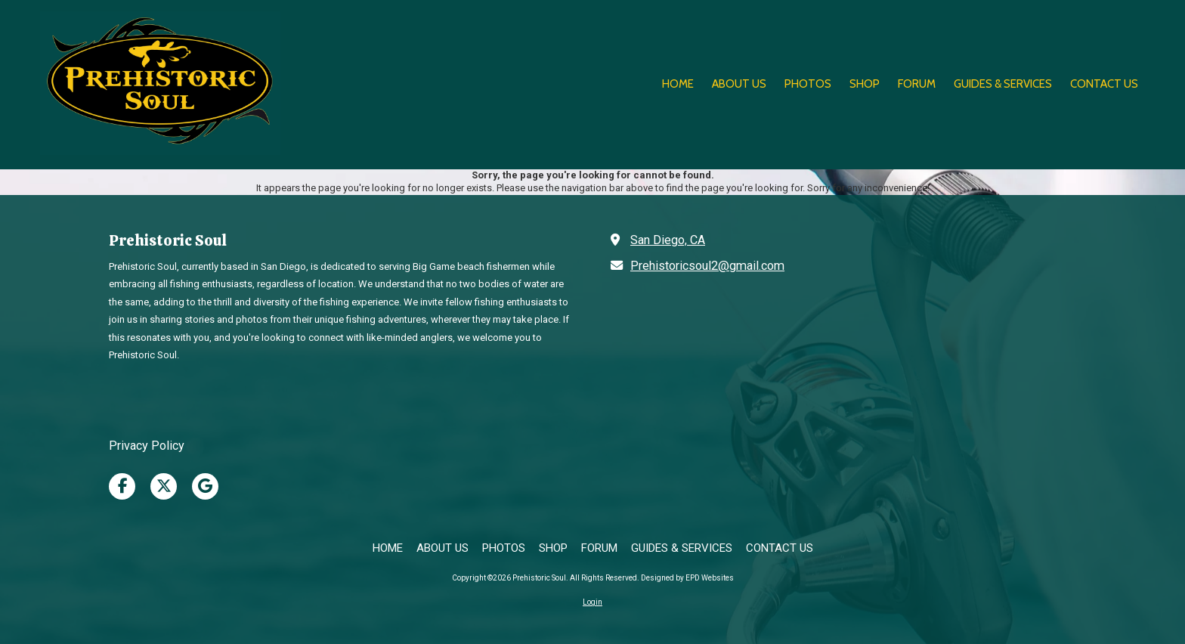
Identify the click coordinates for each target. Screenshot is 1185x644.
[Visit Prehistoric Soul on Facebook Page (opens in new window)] (122, 486)
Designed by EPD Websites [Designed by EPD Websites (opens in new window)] (687, 578)
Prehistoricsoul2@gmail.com (707, 266)
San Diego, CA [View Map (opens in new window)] (667, 240)
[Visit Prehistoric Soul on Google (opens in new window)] (205, 486)
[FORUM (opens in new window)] (917, 84)
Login (592, 602)
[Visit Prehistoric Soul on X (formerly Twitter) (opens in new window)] (163, 486)
